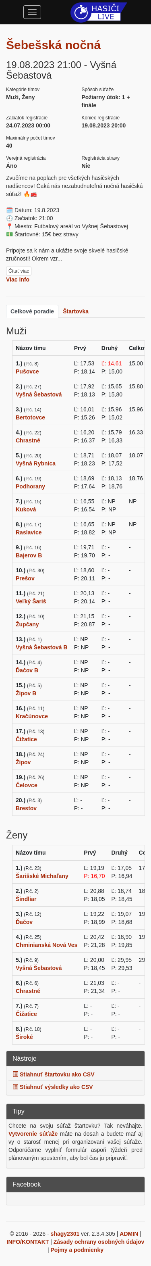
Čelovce (26, 785)
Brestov (26, 808)
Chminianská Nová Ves (46, 945)
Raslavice (29, 532)
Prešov (25, 578)
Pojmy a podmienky (77, 1250)
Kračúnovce (32, 716)
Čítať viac (18, 271)
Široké (24, 1037)
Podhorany (30, 486)
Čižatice (26, 739)
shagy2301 (65, 1234)
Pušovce (27, 371)
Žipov (23, 762)
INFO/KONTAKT (28, 1242)
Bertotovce (30, 417)
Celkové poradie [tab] (32, 311)
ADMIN (129, 1234)
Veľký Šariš (31, 601)
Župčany (27, 624)
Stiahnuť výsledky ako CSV (52, 1087)
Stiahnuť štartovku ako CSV (53, 1074)
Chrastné (28, 440)
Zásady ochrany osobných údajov (99, 1242)
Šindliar (26, 899)
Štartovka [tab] (76, 311)
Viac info (17, 279)
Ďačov (24, 922)
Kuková (26, 509)
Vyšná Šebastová (39, 394)
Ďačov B (27, 670)
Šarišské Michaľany (42, 876)
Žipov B (26, 693)
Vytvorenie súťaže (33, 1133)
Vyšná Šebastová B (42, 647)
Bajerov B (29, 555)
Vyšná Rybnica (36, 463)
